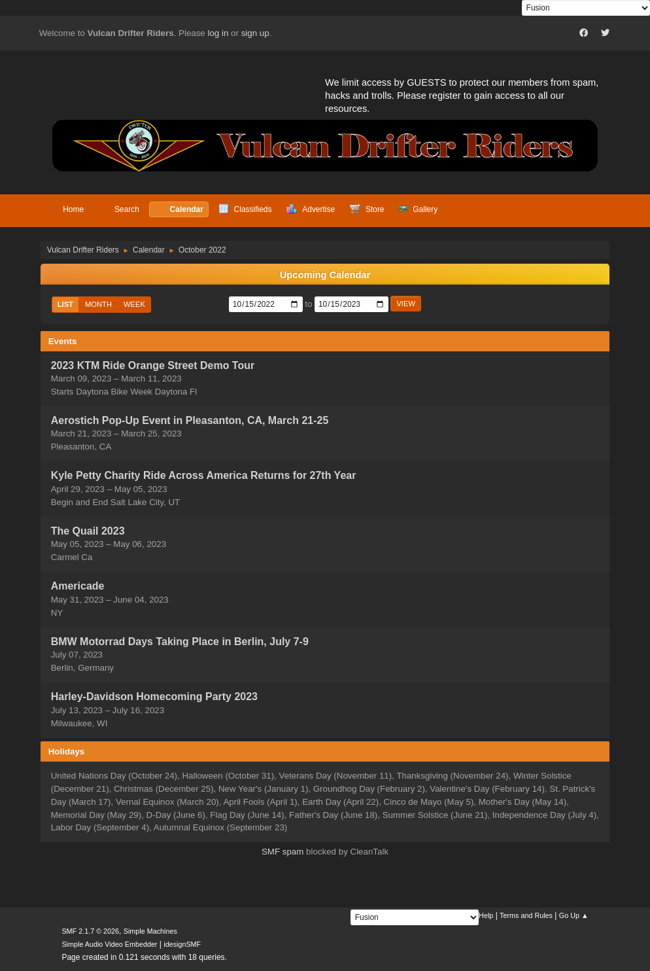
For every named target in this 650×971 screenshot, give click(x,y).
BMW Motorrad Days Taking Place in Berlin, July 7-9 (180, 641)
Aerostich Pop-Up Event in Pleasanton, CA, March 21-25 (190, 420)
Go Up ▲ (574, 915)
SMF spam (282, 851)
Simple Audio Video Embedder (109, 944)
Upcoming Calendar (325, 275)
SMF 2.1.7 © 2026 (90, 931)
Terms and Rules (526, 915)
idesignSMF (182, 944)
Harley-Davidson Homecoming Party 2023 (154, 697)
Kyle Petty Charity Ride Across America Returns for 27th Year (203, 476)
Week (134, 304)
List (65, 304)
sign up (255, 33)
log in (218, 33)
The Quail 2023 (88, 531)
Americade (78, 586)
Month (98, 304)
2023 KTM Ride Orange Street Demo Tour (152, 365)
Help (486, 915)
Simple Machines (150, 931)
